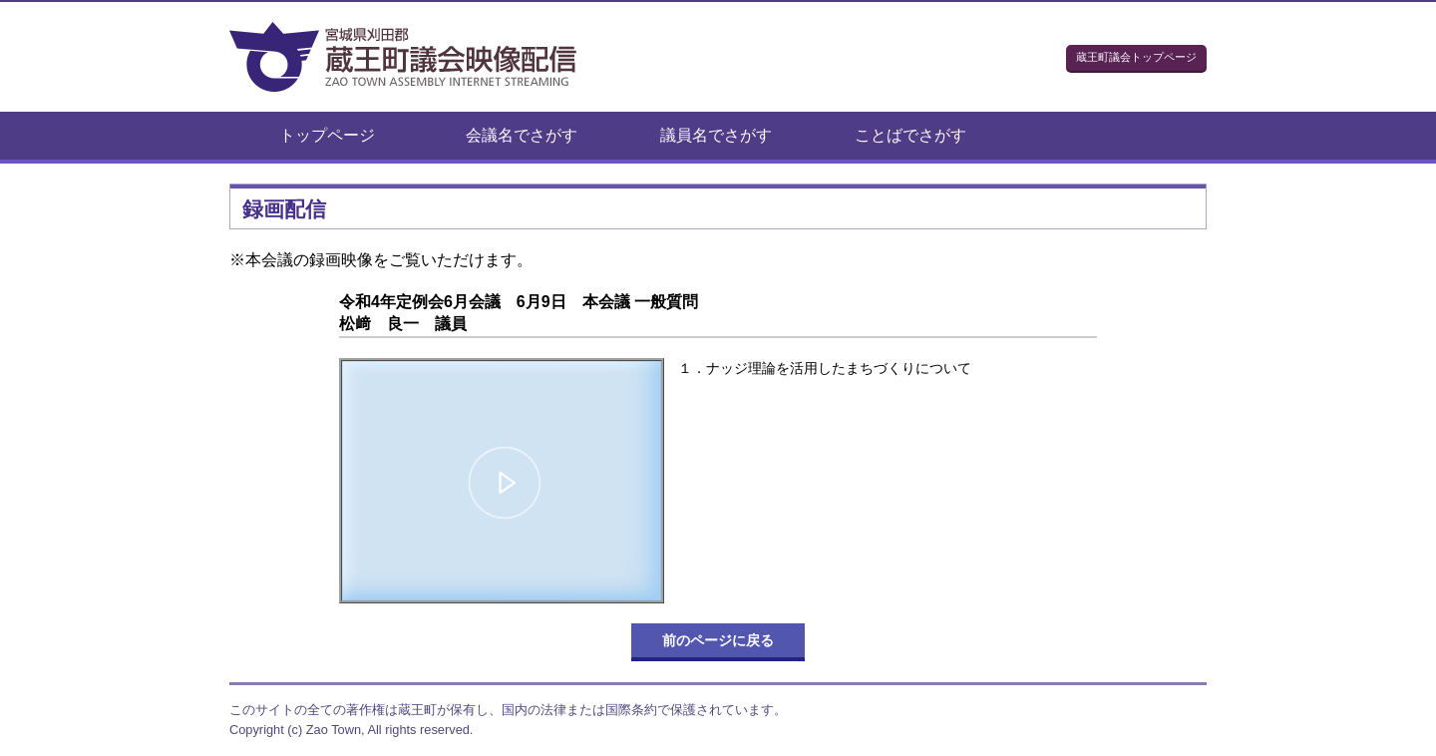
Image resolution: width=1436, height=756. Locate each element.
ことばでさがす (910, 135)
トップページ (327, 135)
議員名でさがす (716, 135)
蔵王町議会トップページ (1136, 57)
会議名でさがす (521, 135)
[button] (504, 483)
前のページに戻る (718, 640)
